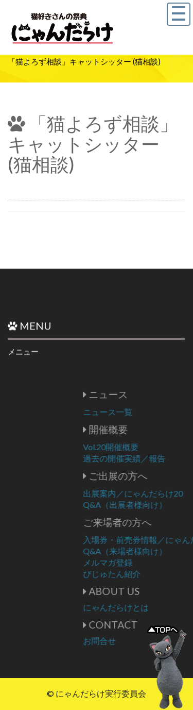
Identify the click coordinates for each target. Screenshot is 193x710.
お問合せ (142, 641)
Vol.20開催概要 (154, 447)
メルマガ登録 (151, 562)
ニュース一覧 (151, 412)
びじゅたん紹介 (155, 574)
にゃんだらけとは (159, 607)
